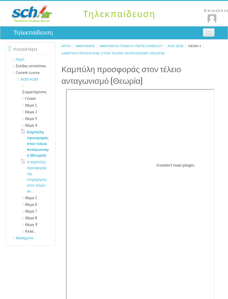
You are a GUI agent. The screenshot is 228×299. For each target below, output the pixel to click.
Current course (28, 72)
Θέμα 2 (31, 111)
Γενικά (30, 98)
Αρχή (66, 46)
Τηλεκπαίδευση (33, 32)
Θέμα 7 (31, 211)
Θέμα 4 (194, 46)
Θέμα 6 (31, 204)
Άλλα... (31, 231)
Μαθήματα (85, 46)
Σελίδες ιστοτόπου (31, 65)
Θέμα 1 (31, 105)
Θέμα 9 (31, 224)
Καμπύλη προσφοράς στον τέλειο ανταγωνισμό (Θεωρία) (113, 53)
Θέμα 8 (31, 217)
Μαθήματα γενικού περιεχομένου (131, 46)
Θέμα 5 (31, 197)
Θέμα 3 (31, 118)
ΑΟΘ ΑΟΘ (175, 46)
